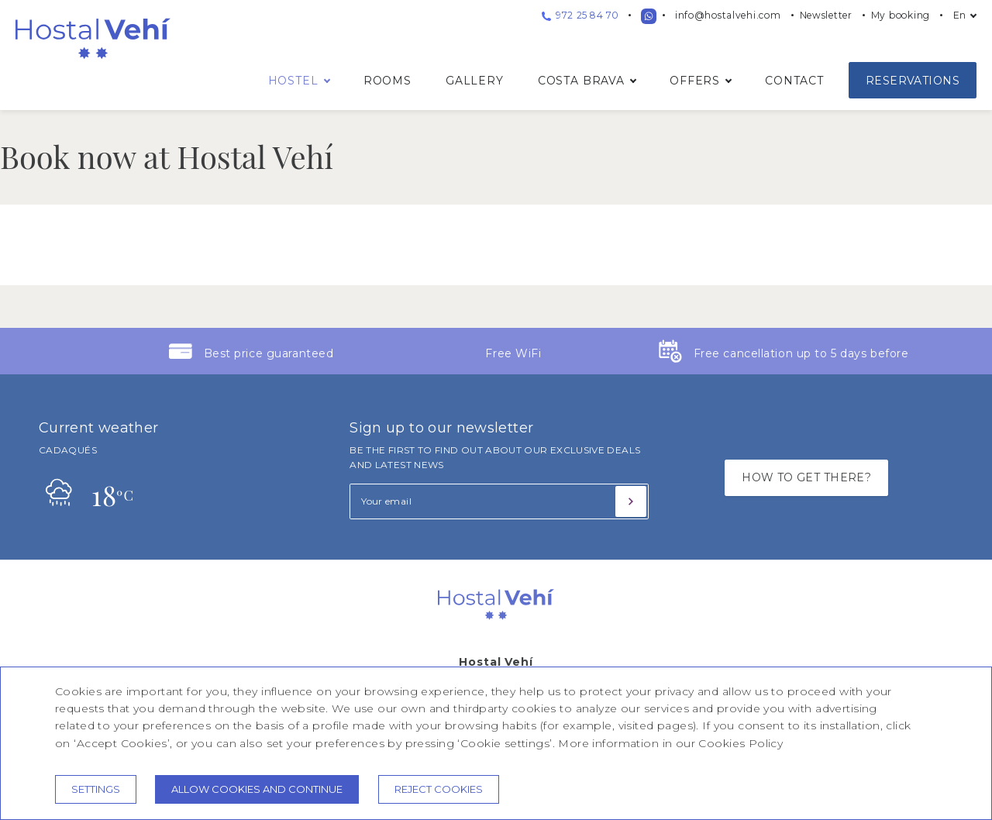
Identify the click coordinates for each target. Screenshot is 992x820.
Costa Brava (581, 81)
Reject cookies (438, 789)
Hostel (293, 81)
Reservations (912, 81)
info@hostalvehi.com (728, 15)
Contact (794, 81)
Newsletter (826, 15)
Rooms (387, 81)
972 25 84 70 (580, 15)
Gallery (475, 81)
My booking (900, 15)
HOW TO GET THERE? (806, 477)
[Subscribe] (630, 501)
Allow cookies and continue (257, 789)
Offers (695, 81)
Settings (95, 789)
